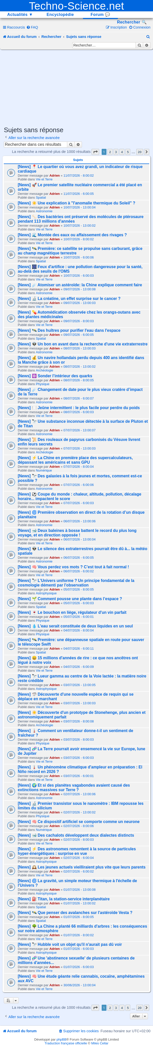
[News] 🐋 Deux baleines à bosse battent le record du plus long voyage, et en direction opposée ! (77, 532)
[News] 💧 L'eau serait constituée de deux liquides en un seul (75, 626)
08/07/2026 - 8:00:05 (78, 380)
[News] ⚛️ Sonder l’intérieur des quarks (55, 376)
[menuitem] (32, 27)
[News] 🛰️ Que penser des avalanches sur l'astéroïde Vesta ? (75, 912)
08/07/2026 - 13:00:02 (79, 366)
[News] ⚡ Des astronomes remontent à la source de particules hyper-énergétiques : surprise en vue (77, 851)
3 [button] (116, 152)
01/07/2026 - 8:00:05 (78, 917)
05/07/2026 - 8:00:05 (78, 589)
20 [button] (140, 152)
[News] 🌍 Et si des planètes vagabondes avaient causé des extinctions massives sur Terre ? (74, 787)
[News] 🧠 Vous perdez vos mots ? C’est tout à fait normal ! (73, 567)
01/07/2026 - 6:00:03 (78, 949)
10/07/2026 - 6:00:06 (78, 257)
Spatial (41, 197)
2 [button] (110, 152)
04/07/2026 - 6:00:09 (78, 667)
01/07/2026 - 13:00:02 (79, 903)
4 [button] (122, 152)
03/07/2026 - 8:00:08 (78, 721)
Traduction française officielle (66, 1043)
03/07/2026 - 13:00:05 (79, 685)
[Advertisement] (78, 87)
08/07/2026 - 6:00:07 (78, 398)
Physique (42, 384)
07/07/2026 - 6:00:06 (78, 485)
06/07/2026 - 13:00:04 (79, 539)
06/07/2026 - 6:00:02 (78, 571)
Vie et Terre (44, 179)
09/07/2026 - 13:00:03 (79, 303)
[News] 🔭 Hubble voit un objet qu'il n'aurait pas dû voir (70, 944)
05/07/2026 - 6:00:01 (78, 617)
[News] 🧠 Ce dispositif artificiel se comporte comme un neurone (79, 821)
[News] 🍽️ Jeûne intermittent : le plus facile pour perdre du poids (79, 408)
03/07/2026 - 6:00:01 (78, 776)
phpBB (62, 1039)
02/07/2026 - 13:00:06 (79, 794)
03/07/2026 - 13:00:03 (79, 703)
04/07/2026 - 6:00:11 (78, 648)
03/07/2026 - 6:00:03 (78, 758)
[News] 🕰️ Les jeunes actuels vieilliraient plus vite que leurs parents (81, 867)
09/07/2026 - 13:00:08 (79, 289)
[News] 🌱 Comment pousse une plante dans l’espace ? (70, 599)
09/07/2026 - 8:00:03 (78, 321)
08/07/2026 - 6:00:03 (78, 412)
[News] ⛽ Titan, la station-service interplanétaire (64, 899)
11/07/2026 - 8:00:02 (78, 175)
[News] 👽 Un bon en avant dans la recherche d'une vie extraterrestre (82, 344)
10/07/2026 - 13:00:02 (79, 225)
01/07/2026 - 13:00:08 (79, 889)
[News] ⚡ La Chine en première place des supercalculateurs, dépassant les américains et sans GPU (75, 460)
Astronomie (44, 211)
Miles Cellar (99, 1043)
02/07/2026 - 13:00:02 (79, 812)
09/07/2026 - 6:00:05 (78, 335)
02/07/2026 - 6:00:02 (78, 871)
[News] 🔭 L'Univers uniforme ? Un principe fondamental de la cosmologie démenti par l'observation (76, 582)
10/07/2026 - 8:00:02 (78, 239)
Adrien (54, 175)
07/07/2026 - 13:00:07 (79, 430)
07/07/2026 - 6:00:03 (78, 503)
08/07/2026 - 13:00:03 (79, 348)
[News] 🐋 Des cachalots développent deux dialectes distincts (76, 835)
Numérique (44, 470)
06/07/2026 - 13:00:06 (79, 521)
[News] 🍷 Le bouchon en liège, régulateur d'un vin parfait (72, 612)
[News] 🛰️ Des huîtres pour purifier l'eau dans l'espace (69, 330)
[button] (95, 152)
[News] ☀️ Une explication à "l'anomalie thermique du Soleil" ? (76, 203)
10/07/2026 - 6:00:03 (78, 275)
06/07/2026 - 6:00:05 (78, 557)
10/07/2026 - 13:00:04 (79, 207)
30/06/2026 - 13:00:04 (79, 985)
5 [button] (128, 152)
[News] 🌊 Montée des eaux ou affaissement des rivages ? (72, 235)
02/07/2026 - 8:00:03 (78, 839)
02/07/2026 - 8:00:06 (78, 826)
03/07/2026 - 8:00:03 (78, 739)
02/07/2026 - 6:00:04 (78, 858)
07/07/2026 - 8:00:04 (78, 466)
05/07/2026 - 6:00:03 (78, 603)
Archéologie (44, 370)
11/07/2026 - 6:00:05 (78, 194)
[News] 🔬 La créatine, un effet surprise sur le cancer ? (69, 298)
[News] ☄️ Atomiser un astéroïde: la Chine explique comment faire (80, 285)
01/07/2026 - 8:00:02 (78, 935)
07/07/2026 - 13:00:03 (79, 448)
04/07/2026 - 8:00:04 (78, 630)
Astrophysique (46, 593)
